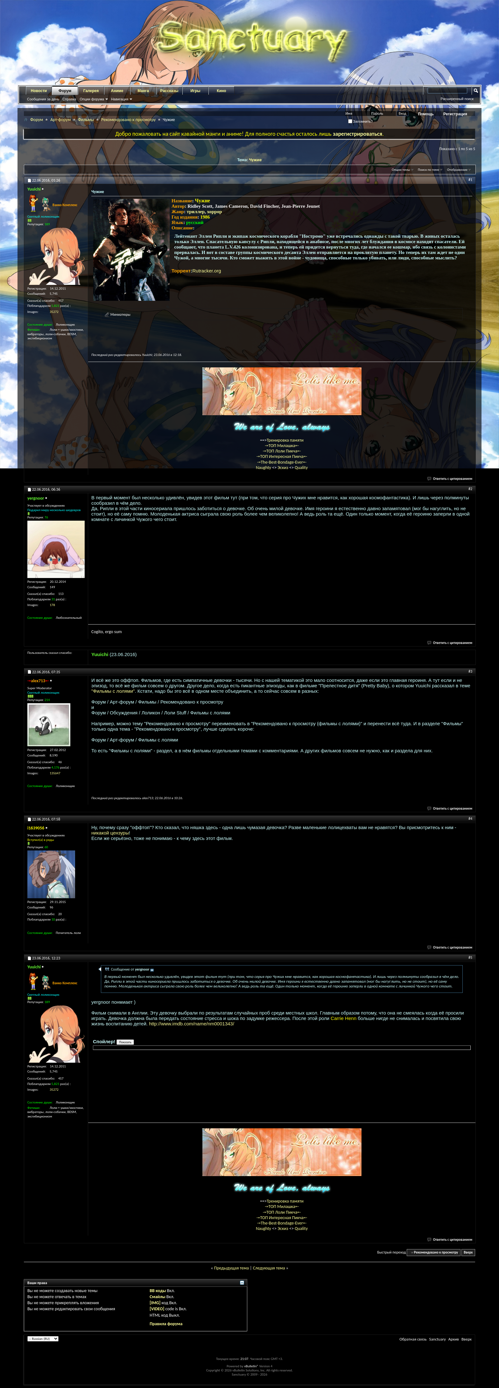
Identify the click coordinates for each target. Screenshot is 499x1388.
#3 (470, 671)
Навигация (119, 99)
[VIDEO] (157, 1309)
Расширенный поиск (457, 99)
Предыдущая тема (231, 1268)
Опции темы (401, 170)
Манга (143, 91)
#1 (470, 179)
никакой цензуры (110, 832)
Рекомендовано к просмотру (128, 119)
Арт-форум (60, 119)
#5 (470, 957)
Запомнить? (360, 121)
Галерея (91, 91)
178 (52, 605)
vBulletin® (251, 1366)
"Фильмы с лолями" (113, 691)
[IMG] (155, 1302)
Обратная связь (412, 1339)
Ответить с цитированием (450, 479)
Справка (69, 99)
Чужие (255, 160)
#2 (470, 489)
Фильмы (86, 119)
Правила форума (166, 1324)
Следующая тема (269, 1268)
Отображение (457, 170)
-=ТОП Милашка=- (282, 445)
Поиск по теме (428, 170)
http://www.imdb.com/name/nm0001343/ (191, 1023)
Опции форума (92, 99)
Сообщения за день (43, 99)
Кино (221, 91)
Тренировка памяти (285, 440)
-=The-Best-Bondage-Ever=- (281, 462)
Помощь (426, 114)
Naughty (264, 467)
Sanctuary (437, 1339)
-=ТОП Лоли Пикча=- (282, 451)
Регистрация (455, 114)
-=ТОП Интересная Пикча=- (282, 456)
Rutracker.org (206, 270)
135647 (55, 773)
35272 (54, 312)
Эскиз (283, 467)
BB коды (158, 1290)
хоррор (214, 211)
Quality (301, 467)
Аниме (117, 91)
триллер (196, 211)
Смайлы (157, 1296)
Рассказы (169, 91)
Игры (195, 91)
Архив (453, 1339)
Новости (39, 91)
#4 (470, 818)
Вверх (468, 1252)
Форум (65, 91)
